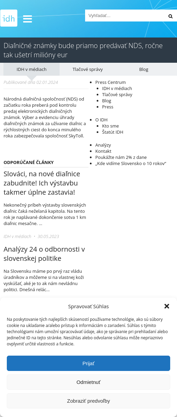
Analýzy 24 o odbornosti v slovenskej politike (44, 253)
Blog (143, 69)
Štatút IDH (112, 132)
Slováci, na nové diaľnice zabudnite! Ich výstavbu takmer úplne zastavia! (41, 183)
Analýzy (103, 145)
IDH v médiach (32, 69)
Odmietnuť (89, 382)
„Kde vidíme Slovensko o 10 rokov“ (130, 163)
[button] (166, 306)
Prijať (88, 363)
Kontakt (103, 151)
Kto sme (110, 126)
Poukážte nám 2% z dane (121, 157)
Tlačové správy (88, 69)
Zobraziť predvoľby (88, 401)
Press (107, 107)
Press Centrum (110, 82)
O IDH (101, 120)
